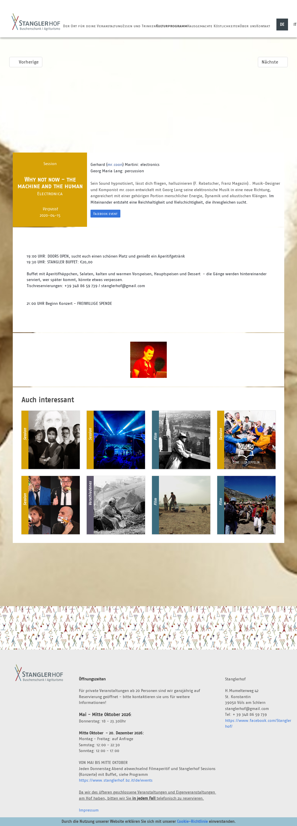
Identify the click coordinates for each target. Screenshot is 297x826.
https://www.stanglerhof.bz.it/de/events (116, 780)
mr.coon (114, 164)
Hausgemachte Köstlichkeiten (213, 26)
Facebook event (105, 213)
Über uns (248, 26)
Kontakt (263, 26)
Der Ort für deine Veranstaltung (92, 26)
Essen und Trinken (139, 26)
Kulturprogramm (171, 26)
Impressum (89, 810)
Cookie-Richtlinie (192, 821)
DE (282, 24)
